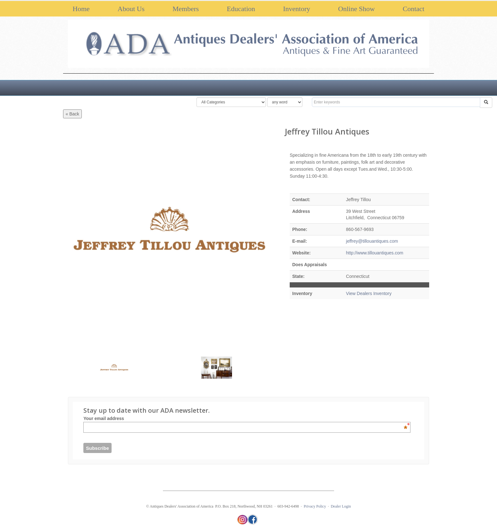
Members (185, 9)
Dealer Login (341, 506)
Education (241, 9)
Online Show (356, 9)
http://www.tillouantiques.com (374, 252)
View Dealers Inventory (369, 293)
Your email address (245, 418)
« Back (72, 113)
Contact (413, 9)
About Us (131, 9)
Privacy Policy (315, 506)
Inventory (296, 9)
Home (81, 9)
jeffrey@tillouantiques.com (372, 241)
